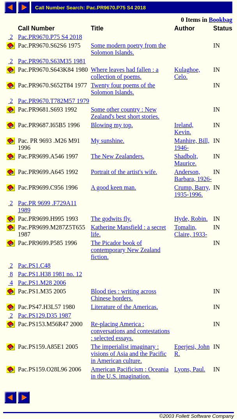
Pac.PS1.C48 (34, 265)
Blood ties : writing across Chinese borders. (123, 295)
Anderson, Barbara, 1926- (193, 175)
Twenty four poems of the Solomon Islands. (123, 89)
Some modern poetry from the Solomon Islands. (128, 49)
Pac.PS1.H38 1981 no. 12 (50, 274)
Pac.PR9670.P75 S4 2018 (50, 37)
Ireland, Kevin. (183, 128)
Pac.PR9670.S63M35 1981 (52, 61)
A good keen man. (113, 187)
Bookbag (220, 19)
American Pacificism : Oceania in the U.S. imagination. (129, 373)
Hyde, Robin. (191, 218)
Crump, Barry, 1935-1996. (192, 191)
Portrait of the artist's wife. (124, 172)
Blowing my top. (112, 125)
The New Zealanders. (117, 156)
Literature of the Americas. (124, 307)
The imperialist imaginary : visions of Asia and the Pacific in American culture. (128, 353)
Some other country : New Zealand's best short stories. (125, 113)
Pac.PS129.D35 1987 (44, 315)
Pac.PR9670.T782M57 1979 (53, 101)
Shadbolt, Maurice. (186, 160)
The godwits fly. (111, 218)
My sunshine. (107, 140)
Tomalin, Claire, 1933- (190, 231)
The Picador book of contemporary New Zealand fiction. (126, 250)
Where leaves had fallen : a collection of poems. (125, 73)
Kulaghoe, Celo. (187, 73)
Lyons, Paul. (189, 369)
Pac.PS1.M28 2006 (42, 282)
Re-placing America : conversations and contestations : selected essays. (130, 331)
